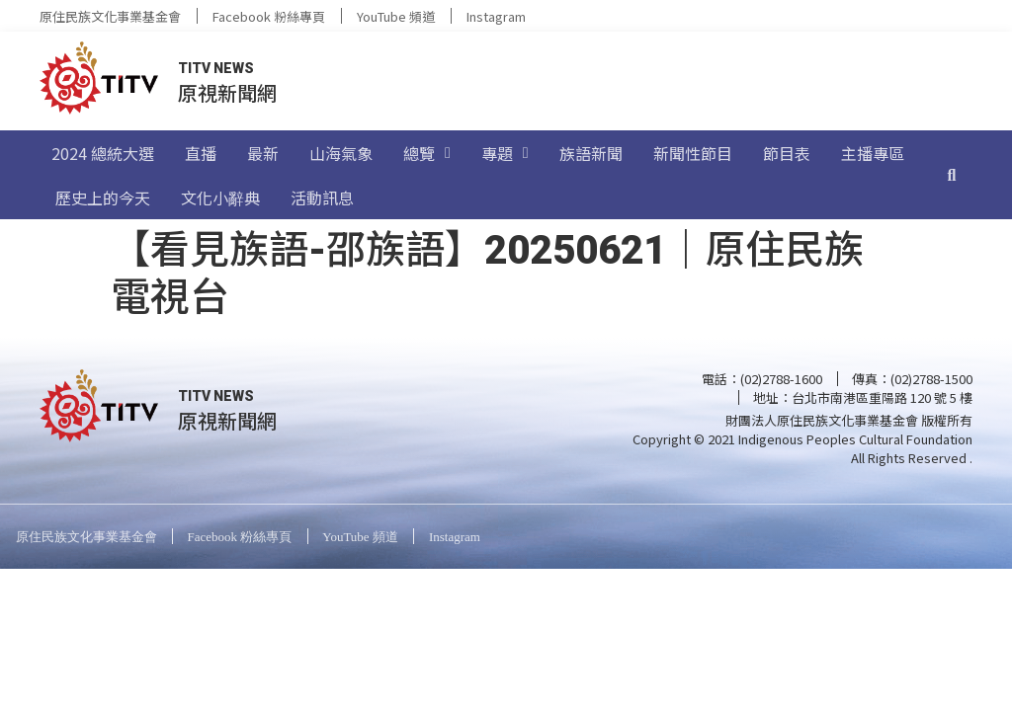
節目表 (786, 153)
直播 (200, 153)
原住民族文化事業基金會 (110, 16)
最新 (263, 153)
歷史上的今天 (102, 197)
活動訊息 (322, 197)
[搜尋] (951, 175)
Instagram (496, 16)
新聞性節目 (692, 153)
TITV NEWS (216, 68)
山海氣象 (341, 153)
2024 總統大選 (102, 153)
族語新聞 (591, 153)
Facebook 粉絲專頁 (268, 16)
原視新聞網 (227, 92)
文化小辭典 (220, 197)
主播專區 (872, 153)
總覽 (427, 153)
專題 (505, 153)
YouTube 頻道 (396, 16)
